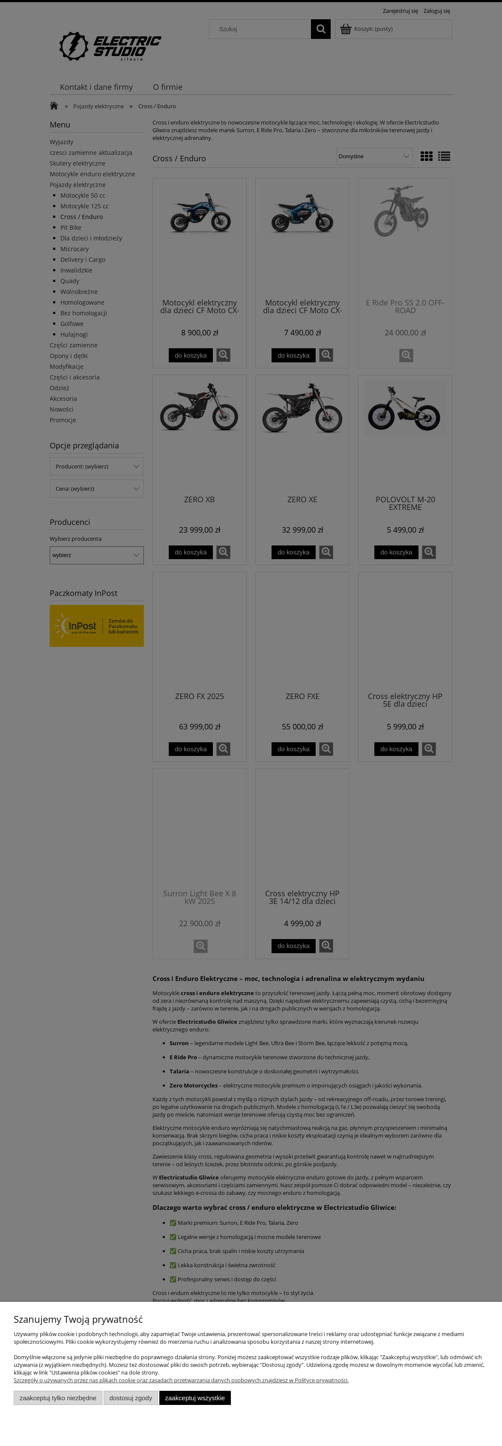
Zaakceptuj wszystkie (195, 1398)
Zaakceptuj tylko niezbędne (58, 1398)
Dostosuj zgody (130, 1398)
